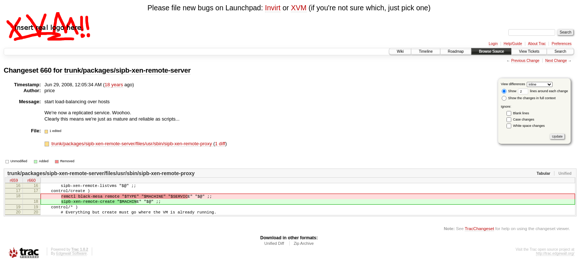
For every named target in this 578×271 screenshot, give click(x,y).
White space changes (529, 126)
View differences (513, 84)
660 (46, 70)
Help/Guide (513, 44)
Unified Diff (274, 251)
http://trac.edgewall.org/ (555, 261)
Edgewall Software (71, 261)
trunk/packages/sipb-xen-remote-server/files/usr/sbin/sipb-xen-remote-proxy (132, 143)
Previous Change (525, 61)
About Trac (537, 44)
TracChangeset (479, 236)
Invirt (273, 8)
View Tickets (529, 51)
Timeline (425, 51)
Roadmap (456, 51)
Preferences (562, 44)
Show (509, 91)
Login (493, 44)
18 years (114, 84)
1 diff (220, 143)
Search (560, 51)
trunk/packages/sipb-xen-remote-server (127, 70)
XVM (298, 8)
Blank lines (521, 113)
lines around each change (543, 91)
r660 (31, 181)
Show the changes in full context (529, 98)
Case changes (524, 119)
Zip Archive (304, 251)
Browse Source (491, 51)
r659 (14, 181)
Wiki (400, 51)
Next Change (556, 61)
